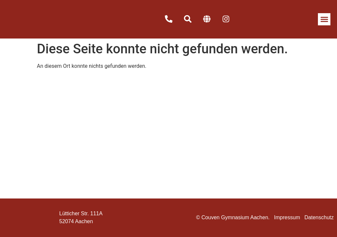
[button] (324, 19)
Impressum (287, 217)
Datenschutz (319, 217)
